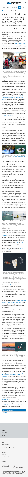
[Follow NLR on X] (11, 447)
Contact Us (4, 441)
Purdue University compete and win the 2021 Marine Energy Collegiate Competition (13, 374)
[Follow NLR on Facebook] (2, 447)
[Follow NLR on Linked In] (7, 447)
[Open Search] (26, 2)
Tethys (16, 242)
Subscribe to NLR (5, 444)
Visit (3, 442)
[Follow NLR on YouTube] (9, 447)
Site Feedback (4, 457)
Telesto (9, 284)
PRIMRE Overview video (7, 115)
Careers (23, 7)
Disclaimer (4, 454)
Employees (4, 461)
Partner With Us (14, 7)
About (4, 7)
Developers (4, 459)
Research (8, 7)
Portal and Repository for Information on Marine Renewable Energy (13, 97)
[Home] (3, 10)
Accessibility (4, 452)
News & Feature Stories (8, 410)
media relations (5, 27)
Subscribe (5, 412)
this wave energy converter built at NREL (19, 156)
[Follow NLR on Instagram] (4, 447)
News (20, 7)
